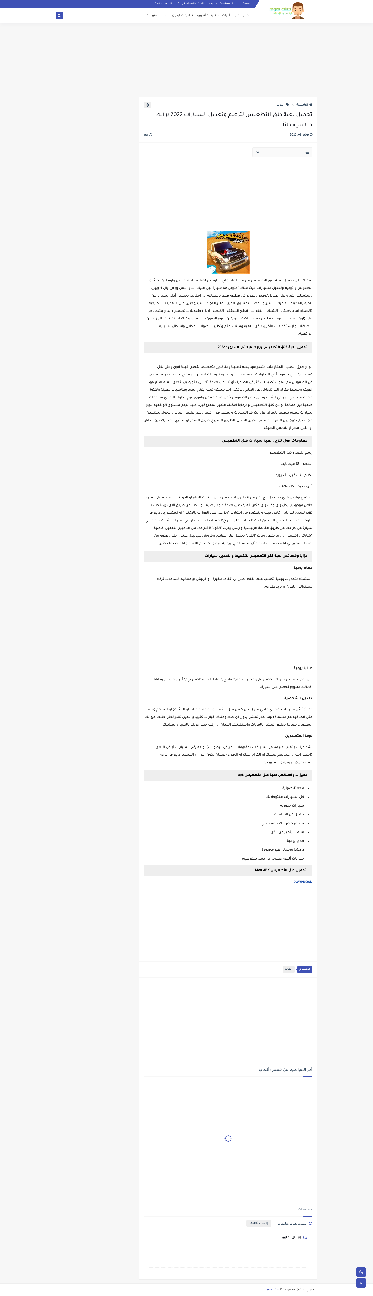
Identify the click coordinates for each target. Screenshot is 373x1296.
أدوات (226, 15)
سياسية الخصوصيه (218, 3)
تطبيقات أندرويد (207, 15)
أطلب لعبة (161, 3)
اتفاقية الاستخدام (193, 3)
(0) (148, 135)
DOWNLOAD (302, 882)
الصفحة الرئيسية (242, 3)
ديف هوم (273, 1289)
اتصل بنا (175, 3)
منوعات (152, 15)
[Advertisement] (186, 60)
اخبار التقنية (242, 15)
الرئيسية (304, 105)
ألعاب (165, 15)
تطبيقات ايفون (182, 15)
